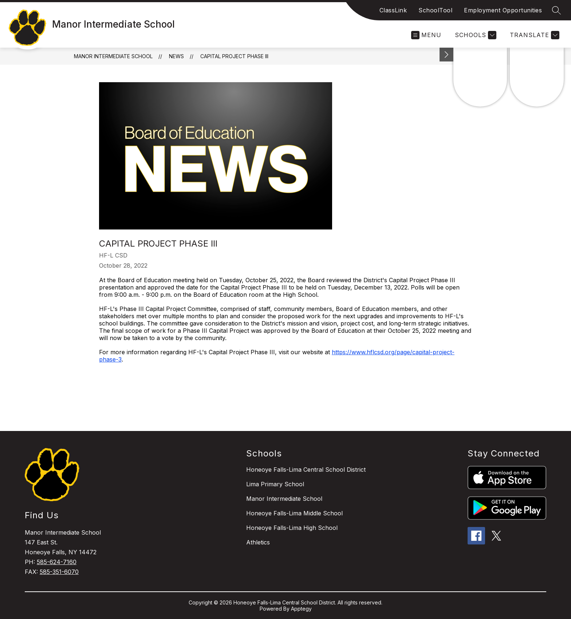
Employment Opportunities (503, 10)
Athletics (258, 542)
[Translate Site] (533, 35)
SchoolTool (435, 10)
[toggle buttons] (446, 54)
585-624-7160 (56, 562)
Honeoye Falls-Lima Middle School (294, 513)
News (176, 56)
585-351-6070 (59, 571)
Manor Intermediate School (113, 56)
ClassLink (393, 10)
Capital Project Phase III (234, 56)
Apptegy (301, 609)
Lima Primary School (275, 484)
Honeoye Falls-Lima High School (292, 527)
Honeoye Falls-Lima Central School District (306, 469)
